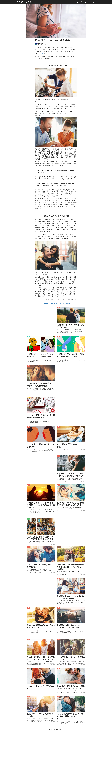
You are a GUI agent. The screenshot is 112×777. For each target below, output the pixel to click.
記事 (41, 54)
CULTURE (59, 547)
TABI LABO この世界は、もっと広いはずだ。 (56, 304)
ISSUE (28, 519)
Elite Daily (75, 298)
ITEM (28, 337)
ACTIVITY (29, 398)
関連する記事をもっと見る (55, 729)
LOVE (58, 308)
